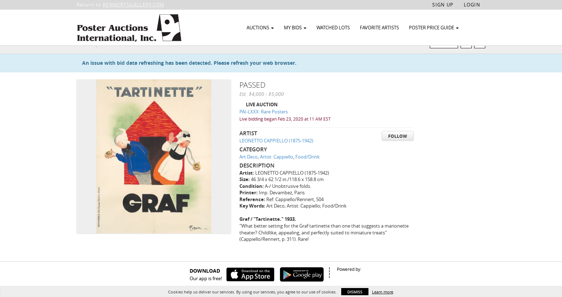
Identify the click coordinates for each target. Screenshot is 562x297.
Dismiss (354, 291)
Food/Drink (307, 170)
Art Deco (248, 170)
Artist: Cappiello (276, 170)
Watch (446, 57)
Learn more (382, 291)
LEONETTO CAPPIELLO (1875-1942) (276, 154)
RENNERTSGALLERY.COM (134, 4)
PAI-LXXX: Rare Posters (263, 125)
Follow (397, 150)
